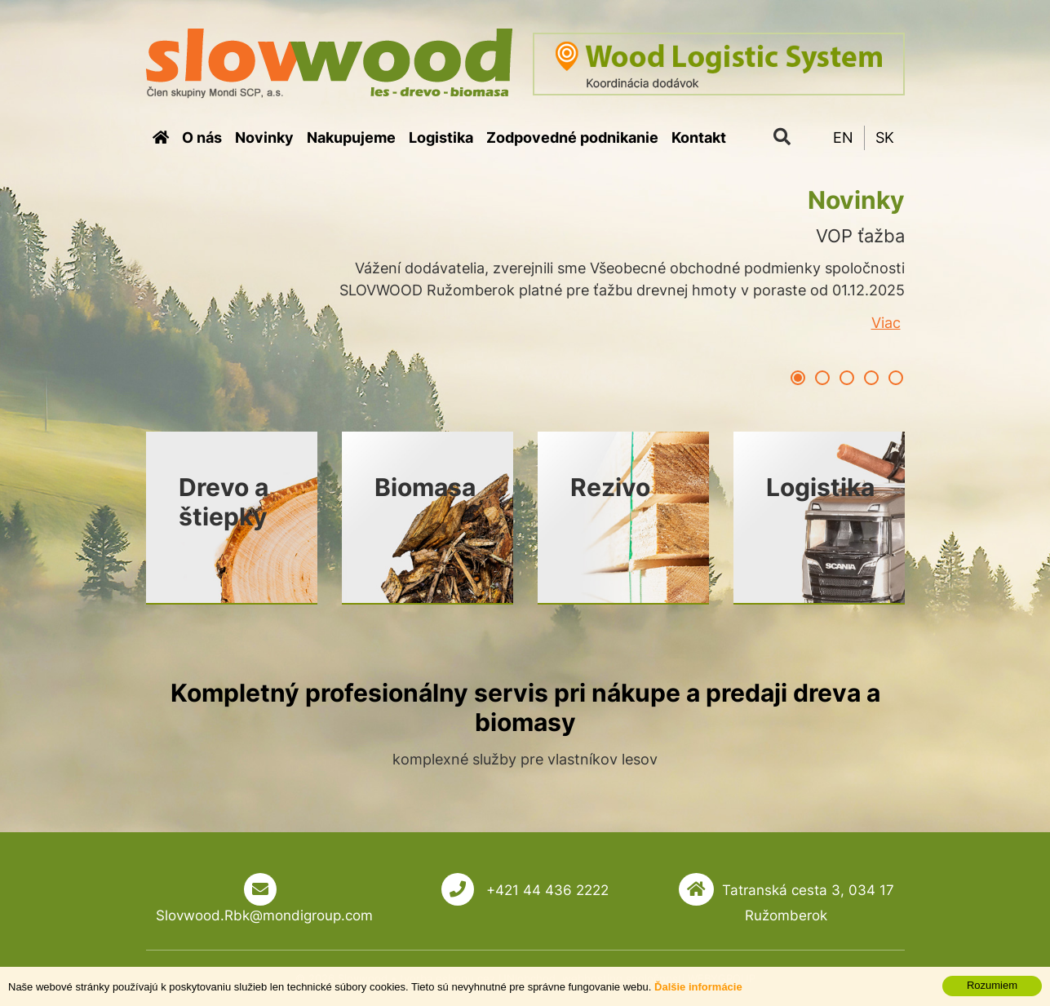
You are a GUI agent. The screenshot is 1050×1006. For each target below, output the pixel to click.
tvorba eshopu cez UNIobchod (478, 978)
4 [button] (871, 377)
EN (843, 137)
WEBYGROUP (721, 978)
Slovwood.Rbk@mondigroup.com (264, 915)
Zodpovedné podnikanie (572, 137)
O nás (202, 137)
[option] (525, 284)
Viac (886, 322)
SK (884, 137)
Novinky (264, 137)
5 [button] (895, 377)
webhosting (592, 978)
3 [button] (847, 377)
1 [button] (798, 377)
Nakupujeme (351, 137)
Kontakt (698, 137)
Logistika (441, 137)
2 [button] (822, 377)
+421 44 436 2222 (545, 890)
